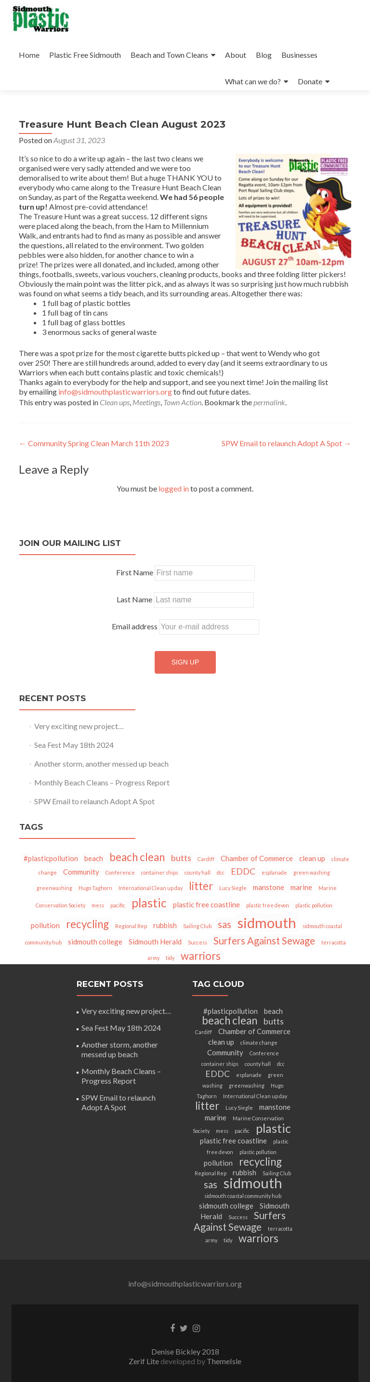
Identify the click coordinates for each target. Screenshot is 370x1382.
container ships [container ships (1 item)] (159, 872)
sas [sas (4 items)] (224, 924)
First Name (134, 572)
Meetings (146, 402)
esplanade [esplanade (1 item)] (274, 872)
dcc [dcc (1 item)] (221, 872)
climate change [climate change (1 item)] (259, 1042)
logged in (174, 488)
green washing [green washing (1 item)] (311, 872)
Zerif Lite (144, 1361)
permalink (269, 402)
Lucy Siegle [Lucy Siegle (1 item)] (233, 888)
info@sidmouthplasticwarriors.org (115, 391)
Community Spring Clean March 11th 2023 (94, 443)
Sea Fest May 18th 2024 (74, 744)
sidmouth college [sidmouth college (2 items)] (95, 941)
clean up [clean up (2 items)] (312, 858)
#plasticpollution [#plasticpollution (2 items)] (51, 858)
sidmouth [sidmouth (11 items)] (267, 922)
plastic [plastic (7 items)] (149, 902)
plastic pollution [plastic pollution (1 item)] (313, 905)
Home (29, 54)
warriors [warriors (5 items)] (201, 955)
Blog (264, 54)
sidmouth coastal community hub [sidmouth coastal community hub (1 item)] (242, 1196)
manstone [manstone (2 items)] (268, 887)
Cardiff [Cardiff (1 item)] (206, 859)
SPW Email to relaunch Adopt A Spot (286, 443)
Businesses (299, 54)
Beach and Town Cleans (169, 54)
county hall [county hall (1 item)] (198, 872)
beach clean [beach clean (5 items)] (137, 857)
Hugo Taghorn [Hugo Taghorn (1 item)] (95, 888)
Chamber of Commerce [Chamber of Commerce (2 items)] (257, 858)
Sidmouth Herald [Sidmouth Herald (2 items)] (155, 941)
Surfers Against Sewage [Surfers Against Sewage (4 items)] (264, 940)
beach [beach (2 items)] (93, 858)
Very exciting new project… (79, 726)
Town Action (182, 402)
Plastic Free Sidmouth (85, 54)
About (235, 54)
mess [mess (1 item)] (98, 905)
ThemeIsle (224, 1361)
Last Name (134, 599)
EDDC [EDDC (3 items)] (243, 871)
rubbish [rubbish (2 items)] (165, 925)
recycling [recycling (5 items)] (87, 923)
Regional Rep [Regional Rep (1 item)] (131, 926)
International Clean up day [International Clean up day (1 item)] (151, 888)
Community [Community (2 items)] (81, 871)
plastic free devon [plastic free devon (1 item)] (267, 905)
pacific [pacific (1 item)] (117, 905)
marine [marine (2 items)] (301, 887)
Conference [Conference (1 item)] (120, 872)
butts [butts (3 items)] (181, 857)
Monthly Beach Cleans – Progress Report (102, 782)
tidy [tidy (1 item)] (170, 958)
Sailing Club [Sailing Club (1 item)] (197, 926)
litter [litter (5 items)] (201, 885)
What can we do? (253, 81)
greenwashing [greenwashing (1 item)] (54, 888)
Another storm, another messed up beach (101, 763)
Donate (310, 81)
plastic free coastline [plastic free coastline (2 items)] (206, 904)
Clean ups (115, 402)
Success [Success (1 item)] (197, 942)
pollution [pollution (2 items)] (45, 925)
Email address (135, 626)
